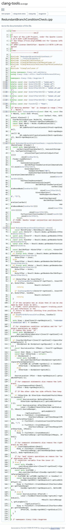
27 (5, 100)
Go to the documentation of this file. (17, 26)
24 (5, 88)
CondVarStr (34, 82)
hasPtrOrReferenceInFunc (28, 315)
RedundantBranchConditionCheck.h (36, 56)
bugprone (42, 14)
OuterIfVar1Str (35, 88)
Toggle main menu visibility (3, 8)
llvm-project (6, 14)
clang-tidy (32, 14)
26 (5, 96)
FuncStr (32, 104)
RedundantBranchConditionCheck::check (34, 228)
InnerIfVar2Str (35, 100)
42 (5, 143)
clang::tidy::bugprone (31, 78)
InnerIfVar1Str (35, 96)
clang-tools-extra (19, 14)
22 (5, 84)
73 (5, 228)
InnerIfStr (34, 86)
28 (5, 104)
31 (5, 112)
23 (5, 86)
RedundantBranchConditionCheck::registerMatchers (39, 143)
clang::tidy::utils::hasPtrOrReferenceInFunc (38, 74)
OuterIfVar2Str (35, 92)
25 (5, 92)
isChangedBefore (30, 112)
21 (5, 82)
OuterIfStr (34, 84)
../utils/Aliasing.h (30, 58)
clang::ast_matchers (36, 72)
